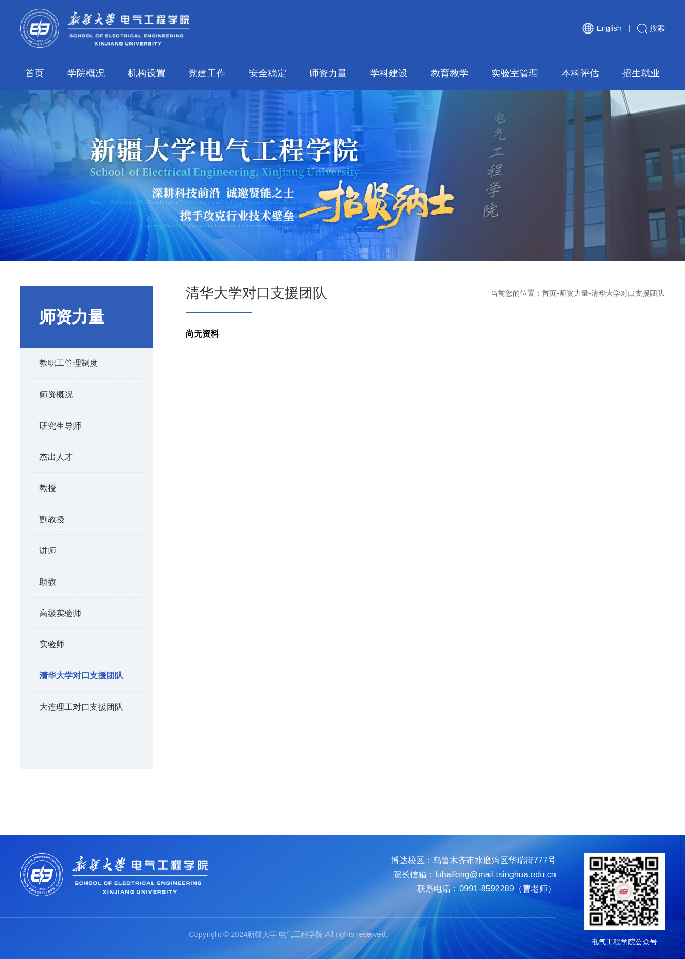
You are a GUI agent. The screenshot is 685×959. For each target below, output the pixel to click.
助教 (47, 581)
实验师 (51, 644)
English (602, 28)
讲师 (47, 550)
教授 (47, 488)
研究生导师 (60, 425)
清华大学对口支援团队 (81, 675)
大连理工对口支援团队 (81, 706)
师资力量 (574, 293)
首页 (549, 293)
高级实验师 (60, 613)
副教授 (51, 519)
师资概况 (56, 394)
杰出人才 (56, 456)
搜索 (651, 29)
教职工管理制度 (68, 362)
